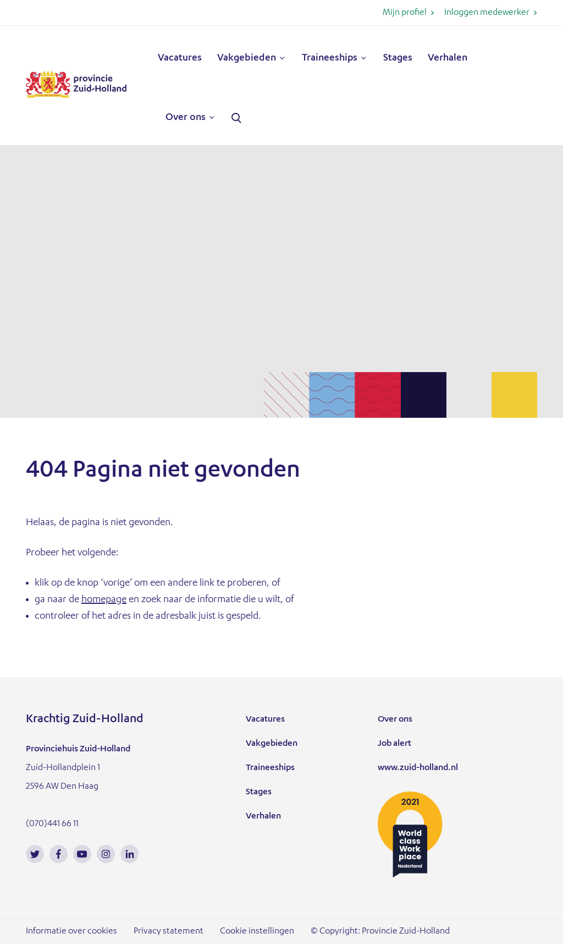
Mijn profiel (405, 13)
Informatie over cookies (71, 932)
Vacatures (180, 58)
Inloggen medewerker (486, 13)
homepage (103, 599)
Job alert (394, 744)
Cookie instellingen (257, 932)
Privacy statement (168, 932)
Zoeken (236, 118)
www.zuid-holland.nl (418, 768)
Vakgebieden (246, 58)
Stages (397, 58)
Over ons (185, 117)
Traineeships (329, 58)
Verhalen (447, 58)
